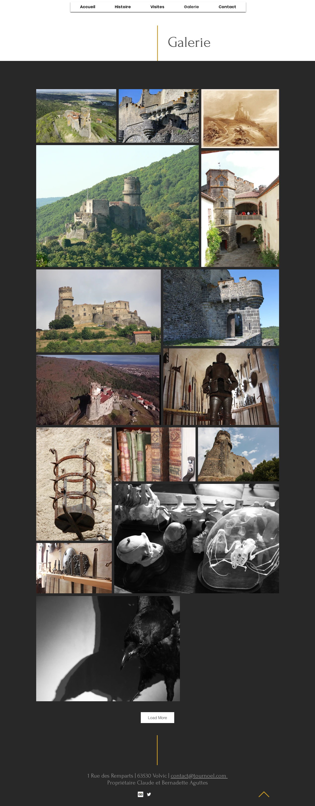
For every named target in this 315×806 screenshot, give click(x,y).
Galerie (189, 42)
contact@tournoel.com (199, 775)
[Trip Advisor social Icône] (140, 794)
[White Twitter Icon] (149, 794)
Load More (157, 717)
